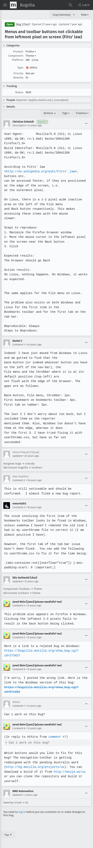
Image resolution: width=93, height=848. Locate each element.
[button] (83, 5)
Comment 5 (18, 637)
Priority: (19, 73)
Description (19, 125)
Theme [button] (31, 55)
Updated (17, 455)
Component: (16, 55)
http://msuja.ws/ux (68, 772)
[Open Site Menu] (5, 5)
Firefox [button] (31, 51)
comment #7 (56, 737)
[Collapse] (86, 123)
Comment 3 (18, 507)
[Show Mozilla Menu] (13, 5)
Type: (20, 67)
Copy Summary (62, 14)
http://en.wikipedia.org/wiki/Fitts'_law (40, 171)
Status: (19, 92)
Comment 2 (18, 480)
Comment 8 (18, 728)
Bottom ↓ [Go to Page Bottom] (50, 113)
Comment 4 (18, 605)
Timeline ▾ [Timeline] (82, 113)
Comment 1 (18, 344)
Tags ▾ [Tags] (66, 113)
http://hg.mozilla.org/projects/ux (34, 767)
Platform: (18, 59)
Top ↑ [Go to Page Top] (8, 834)
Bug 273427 (23, 24)
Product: (18, 51)
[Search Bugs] (70, 5)
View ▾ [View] (85, 14)
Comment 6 (18, 669)
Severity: (18, 77)
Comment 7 (18, 705)
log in (22, 811)
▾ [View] (74, 14)
